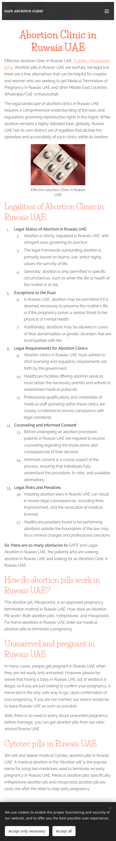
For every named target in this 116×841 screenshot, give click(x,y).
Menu (107, 11)
